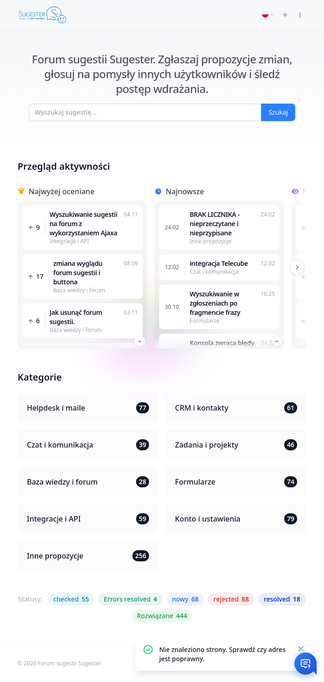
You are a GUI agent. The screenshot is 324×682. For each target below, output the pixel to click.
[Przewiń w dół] (139, 341)
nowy (185, 599)
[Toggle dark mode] (285, 14)
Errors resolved (130, 599)
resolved (282, 599)
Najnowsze (185, 191)
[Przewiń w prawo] (297, 267)
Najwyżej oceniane (61, 191)
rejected (231, 599)
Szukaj (278, 112)
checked (71, 599)
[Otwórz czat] (305, 663)
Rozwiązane (162, 616)
